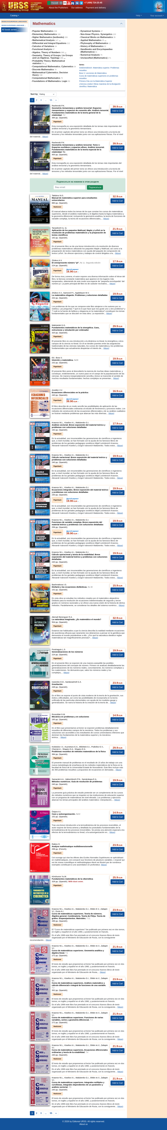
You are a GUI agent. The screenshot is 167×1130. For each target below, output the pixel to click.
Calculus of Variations (43, 46)
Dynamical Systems (90, 31)
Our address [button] (77, 8)
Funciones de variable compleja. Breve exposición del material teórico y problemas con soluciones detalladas (77, 523)
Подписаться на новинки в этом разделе (77, 182)
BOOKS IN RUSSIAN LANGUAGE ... (14, 25)
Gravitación (57, 684)
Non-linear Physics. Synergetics (96, 34)
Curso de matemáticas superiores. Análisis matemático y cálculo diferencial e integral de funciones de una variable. (79, 985)
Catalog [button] (13, 15)
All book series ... (10, 30)
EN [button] (65, 3)
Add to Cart (117, 111)
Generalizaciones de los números (67, 652)
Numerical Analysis (90, 55)
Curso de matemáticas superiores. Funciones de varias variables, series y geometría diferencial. (77, 1018)
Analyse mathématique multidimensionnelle (72, 846)
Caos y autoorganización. (66, 814)
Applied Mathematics (90, 40)
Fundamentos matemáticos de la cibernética (72, 879)
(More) (45, 136)
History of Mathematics (91, 46)
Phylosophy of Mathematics (94, 43)
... (46, 100)
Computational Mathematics (46, 78)
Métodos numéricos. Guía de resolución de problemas (77, 781)
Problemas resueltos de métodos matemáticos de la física (79, 751)
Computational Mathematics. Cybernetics (52, 66)
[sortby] (47, 94)
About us (83, 1124)
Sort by (34, 94)
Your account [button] (156, 16)
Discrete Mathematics (43, 69)
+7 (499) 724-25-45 (93, 3)
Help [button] (138, 15)
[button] (69, 3)
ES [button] (61, 3)
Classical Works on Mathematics (96, 37)
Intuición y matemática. (65, 360)
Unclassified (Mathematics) (93, 58)
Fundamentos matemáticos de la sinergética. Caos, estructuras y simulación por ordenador (75, 328)
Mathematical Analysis (43, 40)
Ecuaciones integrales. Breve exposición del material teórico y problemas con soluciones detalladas (80, 491)
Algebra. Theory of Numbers (46, 52)
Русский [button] (54, 3)
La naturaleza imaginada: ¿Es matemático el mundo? (76, 619)
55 (51, 100)
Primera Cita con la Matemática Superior (95, 81)
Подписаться (95, 187)
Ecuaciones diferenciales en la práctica (70, 392)
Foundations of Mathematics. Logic (49, 81)
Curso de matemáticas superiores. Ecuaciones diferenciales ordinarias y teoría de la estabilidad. (80, 1051)
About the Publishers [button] (58, 8)
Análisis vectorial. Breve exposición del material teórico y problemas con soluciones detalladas (78, 426)
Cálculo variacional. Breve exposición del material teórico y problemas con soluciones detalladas (79, 458)
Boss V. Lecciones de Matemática (93, 73)
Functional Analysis (42, 49)
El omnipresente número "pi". (76, 263)
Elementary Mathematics (44, 34)
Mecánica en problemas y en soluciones (70, 717)
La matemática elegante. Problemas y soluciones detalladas (80, 295)
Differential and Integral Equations (49, 43)
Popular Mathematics (42, 31)
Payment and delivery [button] (96, 8)
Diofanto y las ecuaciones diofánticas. (72, 587)
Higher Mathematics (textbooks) (48, 37)
